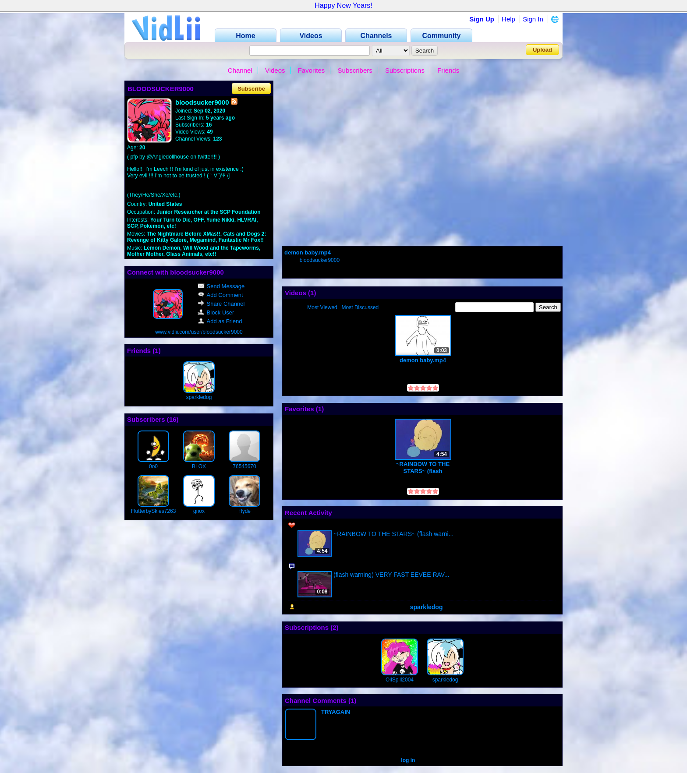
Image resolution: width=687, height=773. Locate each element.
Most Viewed (322, 307)
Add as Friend (220, 321)
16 (173, 419)
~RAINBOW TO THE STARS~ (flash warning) (423, 467)
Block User (216, 312)
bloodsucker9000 (320, 260)
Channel (240, 70)
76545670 (244, 466)
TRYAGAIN (335, 712)
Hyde (244, 511)
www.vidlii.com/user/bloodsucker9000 (198, 332)
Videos (275, 70)
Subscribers (355, 70)
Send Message (221, 286)
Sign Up (481, 19)
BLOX (199, 466)
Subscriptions (405, 70)
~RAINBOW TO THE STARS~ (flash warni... (393, 533)
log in (408, 760)
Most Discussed (360, 307)
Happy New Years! (343, 5)
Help (508, 19)
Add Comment (220, 295)
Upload (542, 49)
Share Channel (221, 303)
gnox (199, 511)
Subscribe (251, 88)
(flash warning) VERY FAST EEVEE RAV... (391, 574)
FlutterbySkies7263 (153, 511)
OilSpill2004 (400, 680)
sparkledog (199, 397)
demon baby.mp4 (307, 252)
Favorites (311, 70)
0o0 (153, 466)
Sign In (533, 19)
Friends (448, 70)
